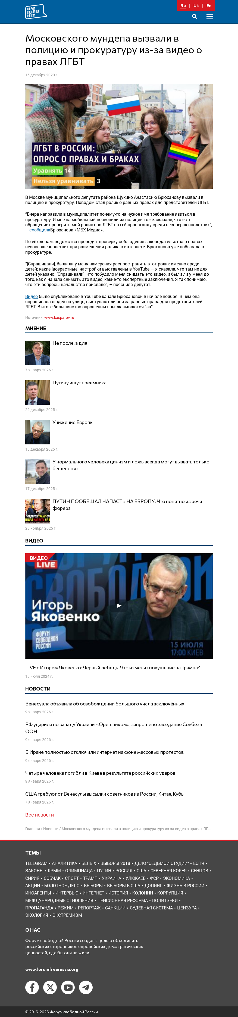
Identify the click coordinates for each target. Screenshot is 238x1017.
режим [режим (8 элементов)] (66, 908)
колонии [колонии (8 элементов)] (142, 893)
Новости (50, 828)
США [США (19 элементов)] (141, 870)
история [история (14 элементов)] (118, 893)
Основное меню (210, 23)
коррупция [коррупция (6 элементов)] (170, 893)
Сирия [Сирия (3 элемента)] (32, 878)
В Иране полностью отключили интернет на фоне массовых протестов (104, 752)
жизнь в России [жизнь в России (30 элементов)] (185, 885)
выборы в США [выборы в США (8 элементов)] (123, 885)
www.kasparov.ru (59, 317)
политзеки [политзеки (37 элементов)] (165, 900)
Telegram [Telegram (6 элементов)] (36, 863)
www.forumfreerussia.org (52, 969)
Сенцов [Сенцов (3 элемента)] (199, 870)
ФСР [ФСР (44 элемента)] (154, 878)
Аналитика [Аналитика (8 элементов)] (64, 863)
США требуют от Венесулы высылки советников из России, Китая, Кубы (104, 794)
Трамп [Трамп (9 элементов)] (90, 878)
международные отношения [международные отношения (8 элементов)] (59, 900)
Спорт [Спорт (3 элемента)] (72, 878)
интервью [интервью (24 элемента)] (66, 893)
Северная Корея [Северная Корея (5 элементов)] (169, 870)
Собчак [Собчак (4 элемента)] (52, 878)
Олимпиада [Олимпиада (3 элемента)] (79, 870)
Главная (32, 828)
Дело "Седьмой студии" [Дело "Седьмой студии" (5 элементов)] (161, 863)
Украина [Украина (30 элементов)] (111, 878)
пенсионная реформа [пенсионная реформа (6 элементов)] (123, 900)
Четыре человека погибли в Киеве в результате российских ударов (100, 773)
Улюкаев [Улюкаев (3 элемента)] (136, 878)
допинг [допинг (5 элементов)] (153, 885)
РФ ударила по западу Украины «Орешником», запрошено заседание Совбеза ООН (113, 727)
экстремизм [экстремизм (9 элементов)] (67, 915)
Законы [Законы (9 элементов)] (34, 870)
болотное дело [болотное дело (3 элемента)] (62, 885)
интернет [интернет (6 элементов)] (93, 893)
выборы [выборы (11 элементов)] (93, 885)
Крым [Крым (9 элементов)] (54, 870)
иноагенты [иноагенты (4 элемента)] (38, 893)
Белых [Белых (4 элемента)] (89, 863)
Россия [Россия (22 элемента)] (123, 870)
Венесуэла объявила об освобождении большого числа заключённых (104, 704)
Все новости (39, 814)
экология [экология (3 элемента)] (36, 915)
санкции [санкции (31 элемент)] (115, 908)
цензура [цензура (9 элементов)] (187, 908)
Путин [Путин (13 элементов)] (104, 870)
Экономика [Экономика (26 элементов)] (176, 878)
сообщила (39, 230)
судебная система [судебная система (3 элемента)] (151, 908)
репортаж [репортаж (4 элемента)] (89, 908)
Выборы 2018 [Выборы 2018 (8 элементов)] (115, 863)
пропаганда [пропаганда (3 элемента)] (39, 908)
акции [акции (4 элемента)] (32, 885)
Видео (31, 296)
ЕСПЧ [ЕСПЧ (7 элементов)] (198, 863)
